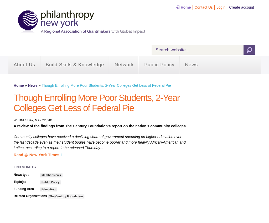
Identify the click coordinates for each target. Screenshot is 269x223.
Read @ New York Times (36, 155)
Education (48, 189)
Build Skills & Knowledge (75, 64)
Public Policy (159, 64)
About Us (24, 64)
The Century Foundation (66, 196)
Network (124, 64)
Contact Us (204, 7)
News (191, 64)
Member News (51, 175)
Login (220, 7)
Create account (241, 7)
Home (186, 7)
